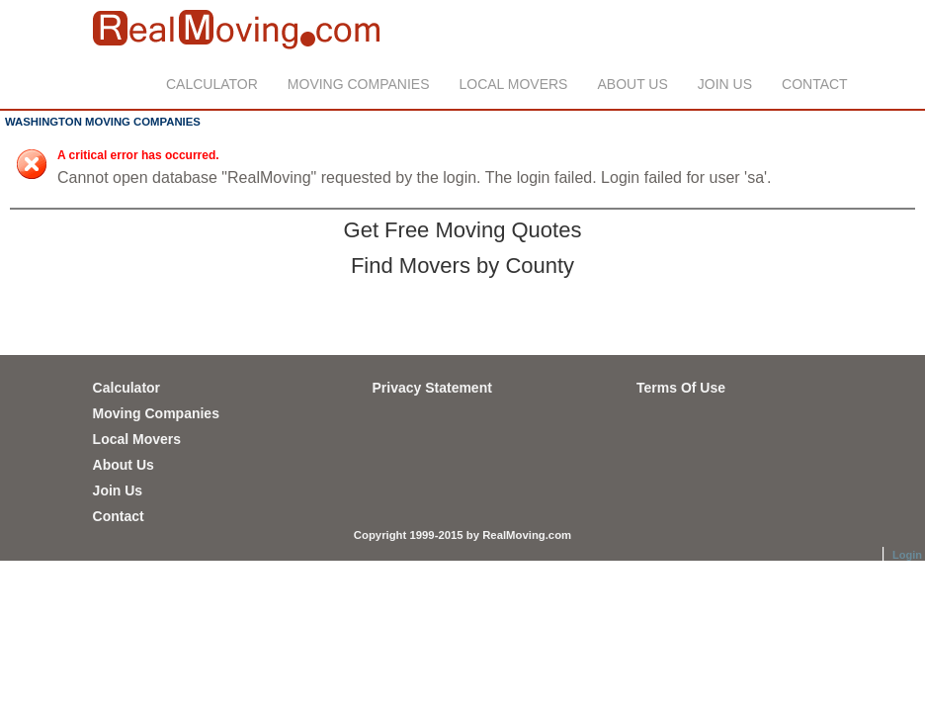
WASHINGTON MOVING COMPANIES (103, 122)
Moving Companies (359, 84)
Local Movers (514, 84)
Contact (815, 84)
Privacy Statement (431, 388)
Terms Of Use (680, 388)
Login (907, 555)
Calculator (212, 84)
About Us (632, 84)
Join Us (725, 84)
